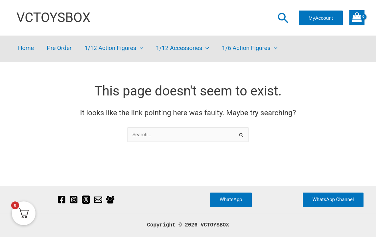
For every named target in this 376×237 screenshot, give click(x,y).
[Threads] (86, 200)
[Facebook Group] (110, 200)
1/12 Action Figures (111, 48)
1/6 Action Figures (244, 48)
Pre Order (57, 48)
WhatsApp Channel (333, 199)
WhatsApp (231, 199)
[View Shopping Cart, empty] (356, 17)
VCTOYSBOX (53, 17)
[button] (283, 19)
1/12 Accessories (178, 48)
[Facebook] (62, 200)
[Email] (98, 200)
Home (25, 48)
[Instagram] (74, 200)
